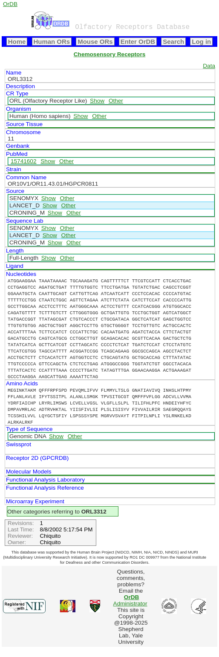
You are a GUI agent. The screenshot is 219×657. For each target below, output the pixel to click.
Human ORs (52, 41)
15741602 (23, 161)
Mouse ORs (95, 41)
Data (209, 66)
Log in (201, 41)
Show (97, 101)
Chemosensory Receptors (109, 54)
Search (173, 41)
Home (17, 41)
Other (116, 101)
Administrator (130, 600)
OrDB (10, 4)
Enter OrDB (138, 41)
